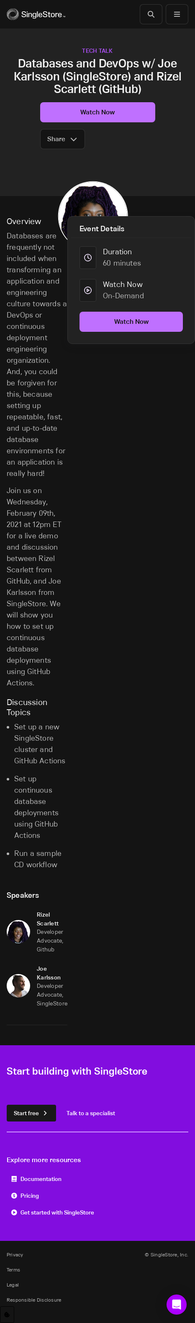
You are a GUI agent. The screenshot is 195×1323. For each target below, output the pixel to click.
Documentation (36, 1178)
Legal (13, 1285)
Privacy (15, 1254)
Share (62, 139)
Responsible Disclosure (34, 1300)
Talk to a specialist (91, 1112)
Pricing (24, 1195)
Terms (13, 1269)
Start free (31, 1112)
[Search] (151, 14)
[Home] (36, 14)
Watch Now (97, 112)
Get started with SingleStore (52, 1212)
